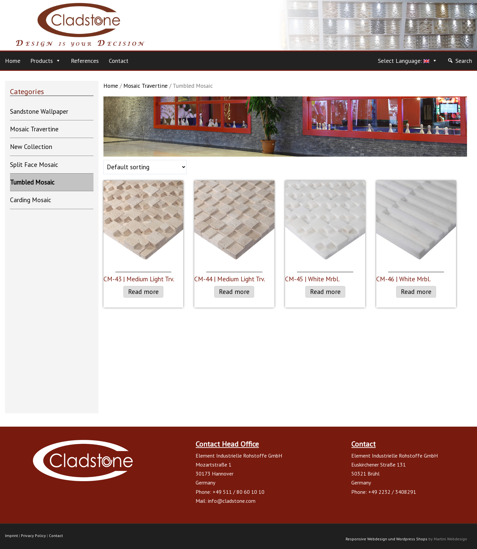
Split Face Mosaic (34, 165)
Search (463, 61)
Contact (118, 61)
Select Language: (403, 61)
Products (41, 61)
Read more (143, 291)
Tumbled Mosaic (32, 182)
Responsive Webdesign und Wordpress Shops (386, 538)
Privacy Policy (33, 535)
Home (12, 61)
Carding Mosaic (30, 200)
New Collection (31, 147)
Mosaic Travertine (145, 85)
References (85, 61)
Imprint (11, 535)
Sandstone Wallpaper (39, 111)
